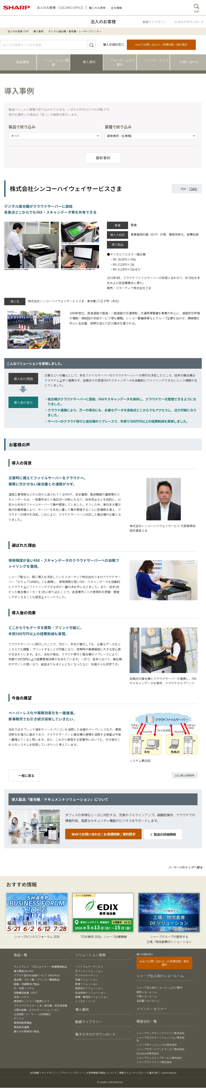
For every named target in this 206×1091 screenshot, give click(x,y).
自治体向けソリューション (90, 992)
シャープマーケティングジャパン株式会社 (160, 1033)
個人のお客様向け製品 (26, 1031)
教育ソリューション (86, 984)
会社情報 (34, 1072)
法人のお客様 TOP (17, 31)
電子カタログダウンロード (95, 1034)
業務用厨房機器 (23, 1022)
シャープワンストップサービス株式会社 (159, 1057)
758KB (193, 189)
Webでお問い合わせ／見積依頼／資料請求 (161, 45)
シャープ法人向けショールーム (160, 975)
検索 (196, 7)
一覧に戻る (26, 775)
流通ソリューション (86, 979)
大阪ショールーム (147, 996)
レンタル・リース (85, 1001)
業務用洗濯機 (21, 1027)
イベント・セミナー (152, 1008)
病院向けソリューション (89, 988)
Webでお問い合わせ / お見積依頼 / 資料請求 (103, 834)
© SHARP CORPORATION (110, 1082)
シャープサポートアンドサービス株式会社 (161, 1049)
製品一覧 (20, 954)
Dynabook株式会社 (148, 1053)
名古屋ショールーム (148, 1000)
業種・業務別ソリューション (91, 997)
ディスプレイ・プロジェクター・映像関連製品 (40, 966)
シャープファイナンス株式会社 (154, 1062)
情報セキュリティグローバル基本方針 (139, 1072)
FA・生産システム (24, 988)
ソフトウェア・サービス (89, 966)
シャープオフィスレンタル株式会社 (157, 1044)
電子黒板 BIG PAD (24, 971)
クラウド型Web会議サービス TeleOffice (36, 975)
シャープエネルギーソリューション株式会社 (161, 1039)
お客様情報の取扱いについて (101, 1072)
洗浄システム (21, 997)
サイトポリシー (50, 1072)
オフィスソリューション (89, 971)
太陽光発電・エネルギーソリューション (36, 1009)
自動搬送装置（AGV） (26, 992)
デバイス (19, 1018)
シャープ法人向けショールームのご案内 (159, 987)
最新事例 (103, 157)
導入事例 (38, 31)
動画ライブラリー (154, 22)
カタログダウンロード (189, 22)
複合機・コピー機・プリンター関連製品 (36, 979)
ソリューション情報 (90, 954)
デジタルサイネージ (86, 975)
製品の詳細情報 (165, 834)
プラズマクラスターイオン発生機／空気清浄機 (40, 1005)
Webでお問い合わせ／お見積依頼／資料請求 (164, 963)
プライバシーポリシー (72, 1072)
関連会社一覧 (147, 1021)
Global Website (168, 1072)
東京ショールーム (147, 992)
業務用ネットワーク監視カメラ (31, 1001)
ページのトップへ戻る (188, 867)
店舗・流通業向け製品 (26, 984)
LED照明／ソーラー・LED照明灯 (32, 1014)
